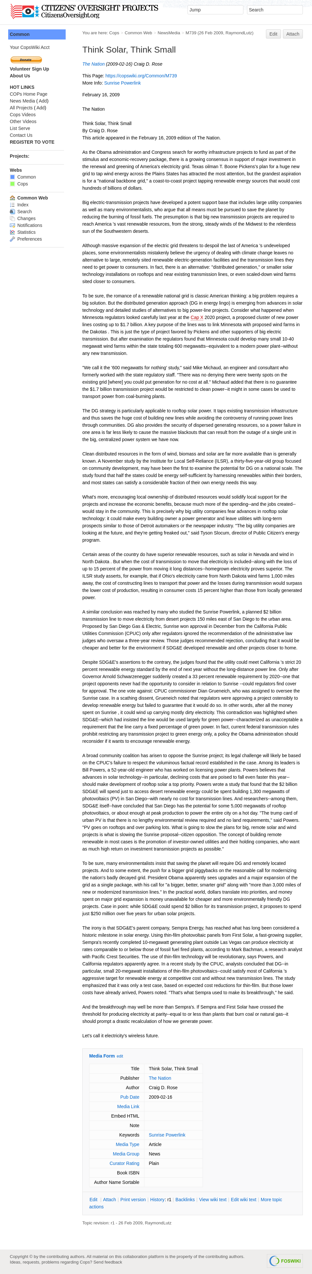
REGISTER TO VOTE (32, 142)
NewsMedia (168, 32)
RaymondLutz (238, 32)
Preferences (26, 239)
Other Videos (23, 121)
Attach (293, 34)
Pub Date (129, 1097)
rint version (133, 1199)
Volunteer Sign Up (29, 69)
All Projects (21, 107)
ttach (109, 1199)
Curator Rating (124, 1163)
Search (21, 211)
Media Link (128, 1106)
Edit (273, 34)
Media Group (126, 1153)
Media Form (102, 1056)
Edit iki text (243, 1199)
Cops (114, 32)
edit (120, 1056)
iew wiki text (213, 1199)
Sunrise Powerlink (122, 83)
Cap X (197, 317)
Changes (23, 218)
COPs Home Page (28, 94)
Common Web (138, 32)
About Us (20, 75)
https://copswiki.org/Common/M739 (141, 75)
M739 (191, 32)
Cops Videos (23, 114)
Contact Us (21, 135)
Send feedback (107, 1262)
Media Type (127, 1144)
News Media (22, 101)
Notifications (26, 225)
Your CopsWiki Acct (30, 47)
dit (94, 1199)
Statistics (23, 232)
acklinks (185, 1199)
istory (157, 1199)
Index (19, 204)
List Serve (20, 128)
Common (20, 34)
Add (43, 101)
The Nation (93, 64)
